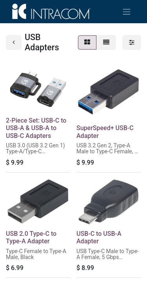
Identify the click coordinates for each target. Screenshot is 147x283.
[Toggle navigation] (126, 11)
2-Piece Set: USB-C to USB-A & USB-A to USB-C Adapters (36, 128)
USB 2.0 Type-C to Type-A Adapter (31, 237)
